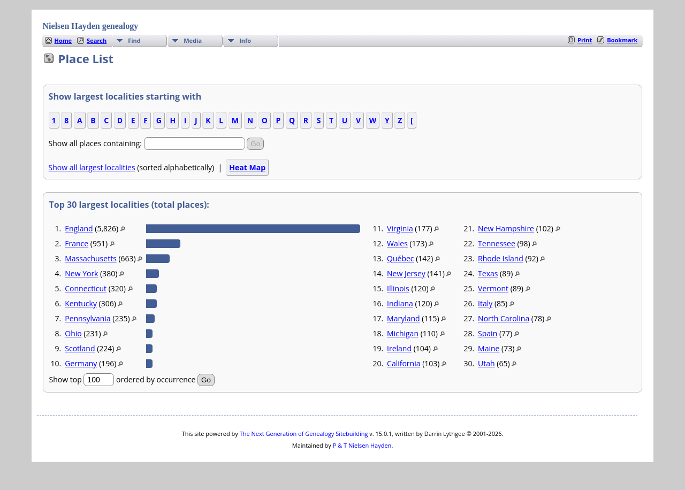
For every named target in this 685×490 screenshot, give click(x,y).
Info (245, 40)
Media (193, 40)
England (79, 228)
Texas (488, 273)
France (76, 243)
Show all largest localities (92, 167)
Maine (488, 348)
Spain (487, 333)
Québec (400, 258)
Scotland (80, 348)
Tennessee (496, 243)
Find (134, 40)
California (403, 363)
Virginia (400, 228)
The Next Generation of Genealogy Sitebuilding (304, 433)
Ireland (399, 348)
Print (584, 40)
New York (81, 273)
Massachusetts (91, 258)
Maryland (403, 318)
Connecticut (85, 288)
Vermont (493, 288)
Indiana (400, 303)
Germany (81, 363)
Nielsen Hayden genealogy (91, 26)
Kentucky (81, 303)
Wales (397, 243)
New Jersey (406, 273)
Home (63, 40)
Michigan (402, 333)
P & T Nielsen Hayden (362, 445)
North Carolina (503, 318)
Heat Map (247, 167)
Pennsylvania (87, 318)
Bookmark (622, 40)
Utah (486, 363)
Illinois (398, 288)
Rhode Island (500, 258)
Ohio (73, 333)
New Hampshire (506, 228)
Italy (485, 303)
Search (96, 40)
